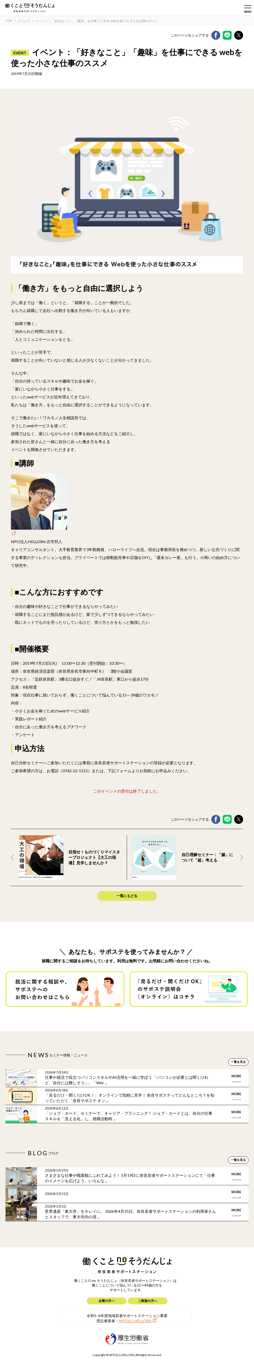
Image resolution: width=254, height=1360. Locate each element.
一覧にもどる (127, 896)
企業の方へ (106, 1301)
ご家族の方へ (147, 1301)
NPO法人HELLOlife (135, 1321)
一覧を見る (238, 1062)
